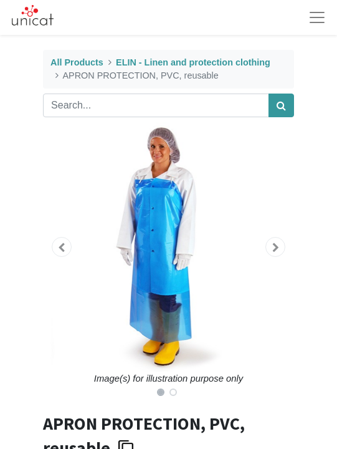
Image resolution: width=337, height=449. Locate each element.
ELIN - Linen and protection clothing (193, 62)
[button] (61, 247)
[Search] (281, 105)
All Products (76, 62)
